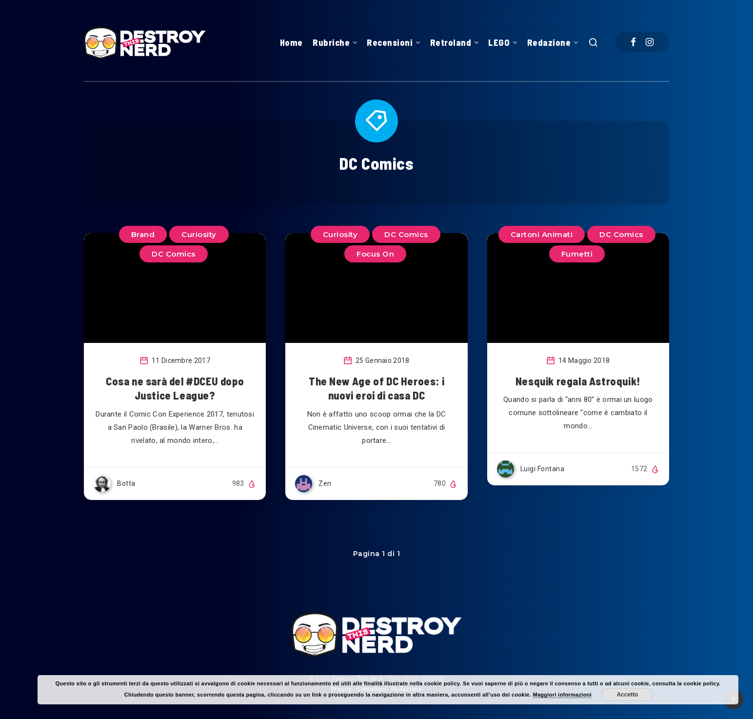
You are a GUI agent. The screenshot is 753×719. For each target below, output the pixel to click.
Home (291, 42)
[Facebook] (633, 42)
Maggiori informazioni (562, 695)
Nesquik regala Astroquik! (578, 381)
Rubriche (331, 42)
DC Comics (621, 234)
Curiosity (340, 234)
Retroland (451, 42)
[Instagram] (650, 42)
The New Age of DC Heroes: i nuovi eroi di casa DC (376, 388)
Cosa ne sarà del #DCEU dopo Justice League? (175, 388)
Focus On (375, 254)
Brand (143, 234)
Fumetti (577, 254)
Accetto (627, 694)
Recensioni (390, 42)
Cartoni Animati (542, 234)
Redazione (549, 42)
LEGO (499, 42)
